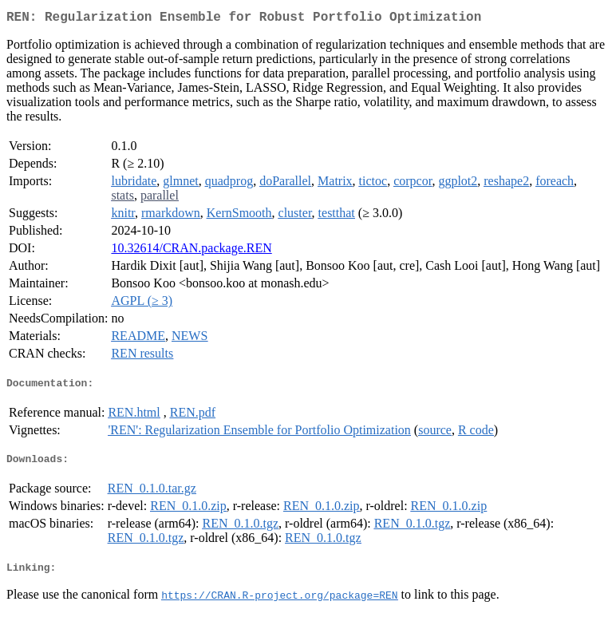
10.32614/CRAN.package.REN (191, 251)
